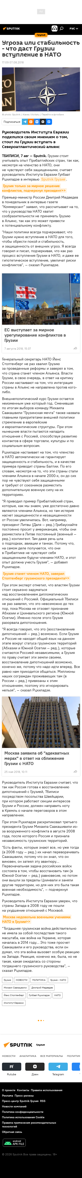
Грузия (7, 979)
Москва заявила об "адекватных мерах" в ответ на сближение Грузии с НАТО (36, 758)
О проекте (8, 1090)
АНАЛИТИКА (27, 1056)
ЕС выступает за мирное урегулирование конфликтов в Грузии (35, 335)
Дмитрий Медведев (42, 987)
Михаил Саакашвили (15, 987)
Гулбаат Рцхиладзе (39, 995)
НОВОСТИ (21, 979)
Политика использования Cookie (23, 1117)
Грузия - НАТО (58, 979)
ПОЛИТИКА (39, 979)
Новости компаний (14, 1106)
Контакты (23, 1090)
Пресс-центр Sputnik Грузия (20, 1101)
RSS (43, 1101)
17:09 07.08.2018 (13, 62)
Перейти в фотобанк (53, 114)
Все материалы (51, 1056)
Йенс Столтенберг (14, 995)
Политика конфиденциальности (22, 1112)
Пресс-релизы (24, 1095)
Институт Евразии (14, 1002)
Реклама (7, 1095)
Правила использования (46, 1090)
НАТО (57, 995)
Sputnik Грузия (53, 179)
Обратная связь (12, 1132)
